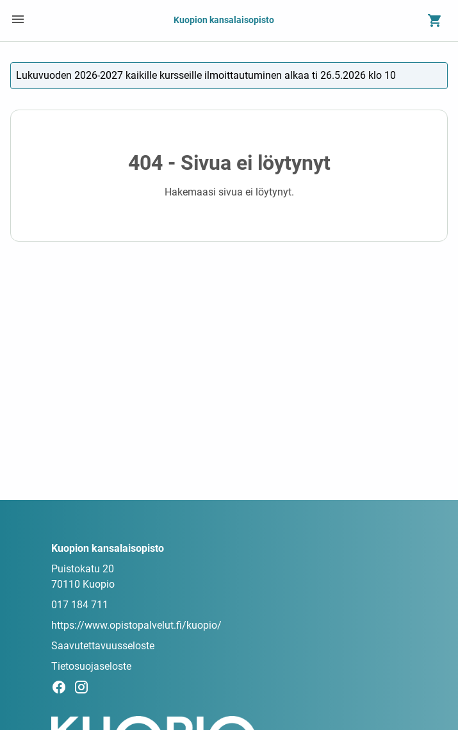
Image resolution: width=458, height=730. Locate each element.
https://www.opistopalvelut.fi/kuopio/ (136, 625)
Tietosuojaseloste (91, 666)
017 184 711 (79, 605)
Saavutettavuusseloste (102, 646)
